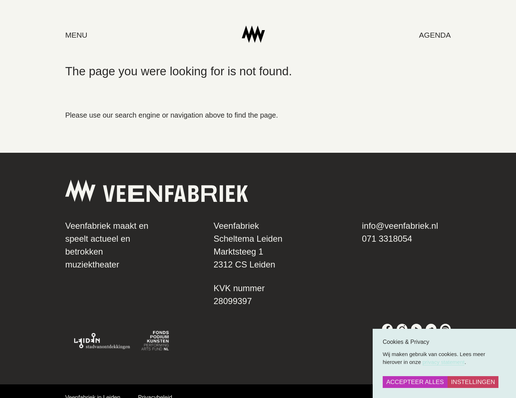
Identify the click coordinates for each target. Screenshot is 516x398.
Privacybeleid (142, 385)
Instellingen (473, 382)
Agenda (448, 35)
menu (63, 35)
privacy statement (443, 362)
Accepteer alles (415, 382)
